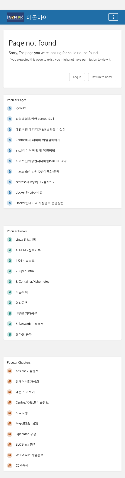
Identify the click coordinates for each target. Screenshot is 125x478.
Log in (77, 77)
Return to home (102, 77)
